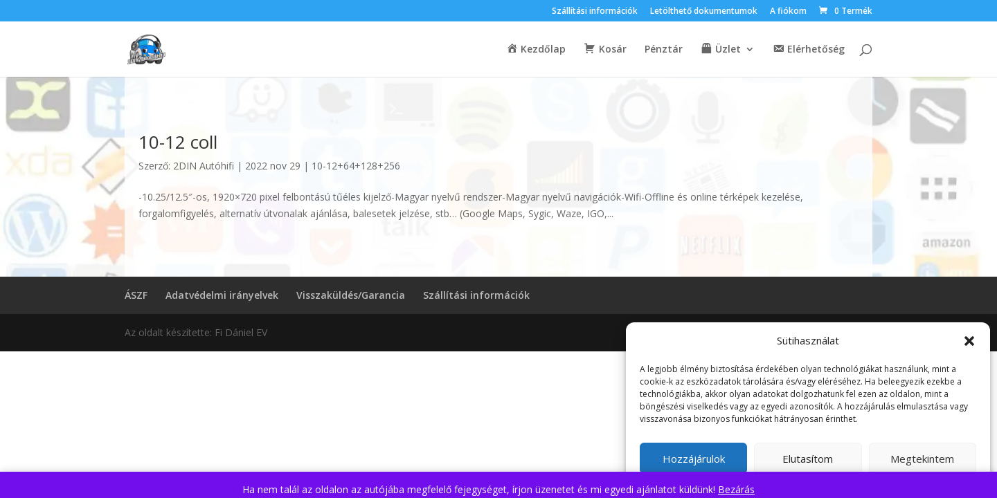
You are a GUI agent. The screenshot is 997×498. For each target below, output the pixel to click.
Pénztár (664, 49)
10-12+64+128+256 (356, 165)
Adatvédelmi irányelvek (221, 295)
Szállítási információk (595, 12)
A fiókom (788, 12)
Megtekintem (922, 458)
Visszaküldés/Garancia (350, 295)
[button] (969, 341)
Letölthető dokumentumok (703, 12)
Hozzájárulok (694, 458)
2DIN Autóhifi (203, 165)
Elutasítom (807, 458)
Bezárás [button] (736, 489)
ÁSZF (136, 295)
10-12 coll (177, 141)
